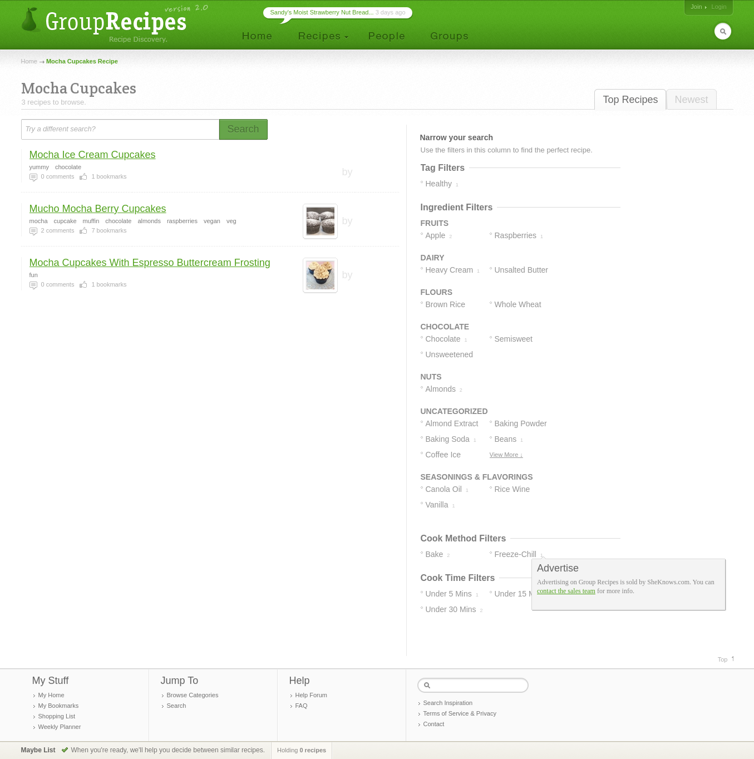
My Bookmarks (58, 705)
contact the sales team (566, 591)
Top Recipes (630, 99)
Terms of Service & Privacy (459, 713)
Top (723, 659)
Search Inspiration (448, 702)
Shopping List (57, 716)
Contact (434, 724)
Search (176, 705)
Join (696, 6)
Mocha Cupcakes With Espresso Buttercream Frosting (149, 262)
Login (719, 6)
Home (29, 61)
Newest (691, 99)
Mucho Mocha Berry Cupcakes (97, 208)
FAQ (301, 705)
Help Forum (311, 695)
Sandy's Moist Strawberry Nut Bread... (322, 12)
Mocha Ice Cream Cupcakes (92, 154)
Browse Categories (193, 695)
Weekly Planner (59, 726)
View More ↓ (506, 454)
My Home (51, 695)
